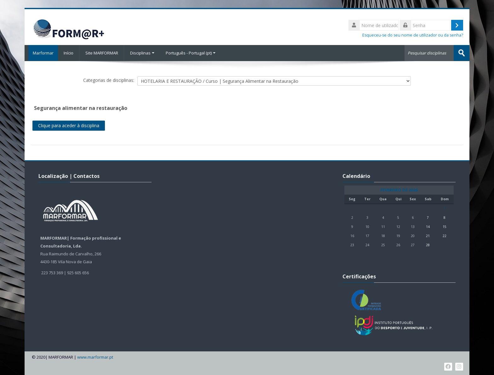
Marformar (41, 53)
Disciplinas (142, 53)
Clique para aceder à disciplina (68, 125)
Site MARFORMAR (101, 53)
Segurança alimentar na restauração (80, 107)
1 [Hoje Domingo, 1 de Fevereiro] (444, 208)
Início (68, 53)
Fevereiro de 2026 (398, 190)
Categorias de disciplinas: (108, 80)
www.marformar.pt (95, 357)
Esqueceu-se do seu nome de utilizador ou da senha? (412, 35)
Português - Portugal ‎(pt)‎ (190, 53)
